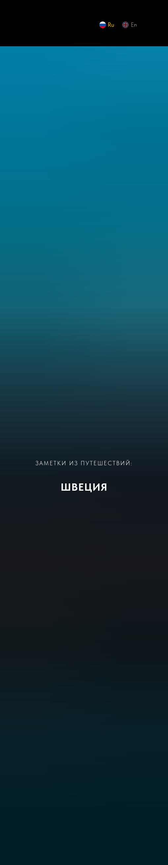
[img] (18, 26)
